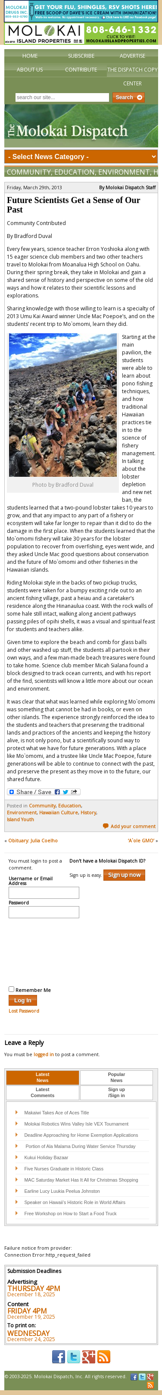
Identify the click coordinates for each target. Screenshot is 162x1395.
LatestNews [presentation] (42, 1077)
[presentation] (44, 951)
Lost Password (24, 1011)
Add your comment (129, 826)
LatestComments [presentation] (42, 1092)
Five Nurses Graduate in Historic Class (63, 1168)
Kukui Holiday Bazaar (46, 1157)
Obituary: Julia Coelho (33, 841)
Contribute (81, 69)
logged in (44, 1054)
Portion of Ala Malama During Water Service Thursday (79, 1146)
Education (74, 172)
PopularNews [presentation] (116, 1077)
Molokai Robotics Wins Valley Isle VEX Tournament (76, 1123)
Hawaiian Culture (58, 813)
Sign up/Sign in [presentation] (116, 1092)
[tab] (42, 1077)
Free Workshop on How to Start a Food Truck (70, 1213)
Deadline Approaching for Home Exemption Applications (81, 1135)
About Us (30, 69)
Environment (124, 172)
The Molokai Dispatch (81, 125)
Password (19, 903)
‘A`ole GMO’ (141, 841)
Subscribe (81, 55)
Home (29, 55)
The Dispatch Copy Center (132, 76)
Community (29, 172)
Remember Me (30, 989)
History (88, 813)
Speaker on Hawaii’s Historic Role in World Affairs (74, 1202)
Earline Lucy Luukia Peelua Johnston (62, 1191)
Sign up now (124, 875)
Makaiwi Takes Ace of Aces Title (56, 1112)
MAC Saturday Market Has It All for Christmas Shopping (81, 1179)
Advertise (132, 55)
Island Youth (20, 819)
